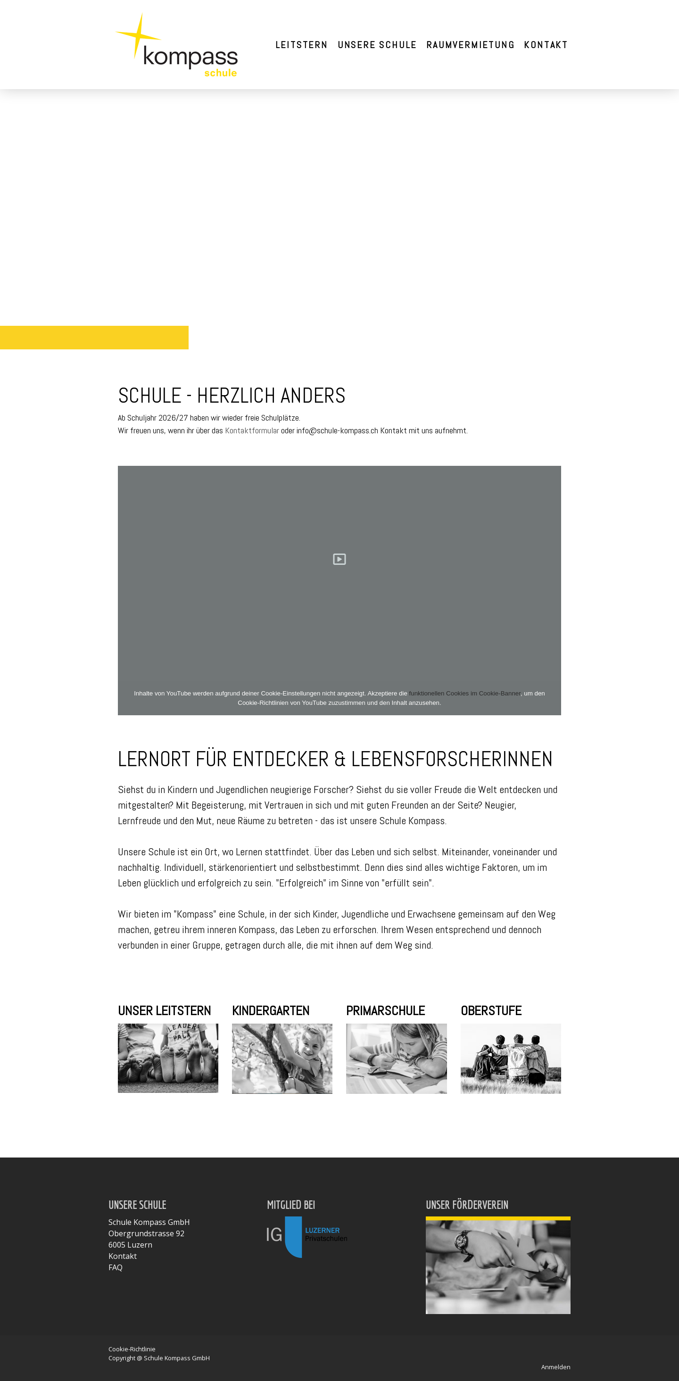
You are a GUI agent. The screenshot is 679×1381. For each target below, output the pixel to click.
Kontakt (546, 45)
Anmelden (556, 1367)
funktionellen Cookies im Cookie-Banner (465, 693)
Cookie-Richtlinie (132, 1349)
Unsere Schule (377, 45)
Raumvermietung (470, 45)
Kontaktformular (252, 430)
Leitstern (301, 45)
